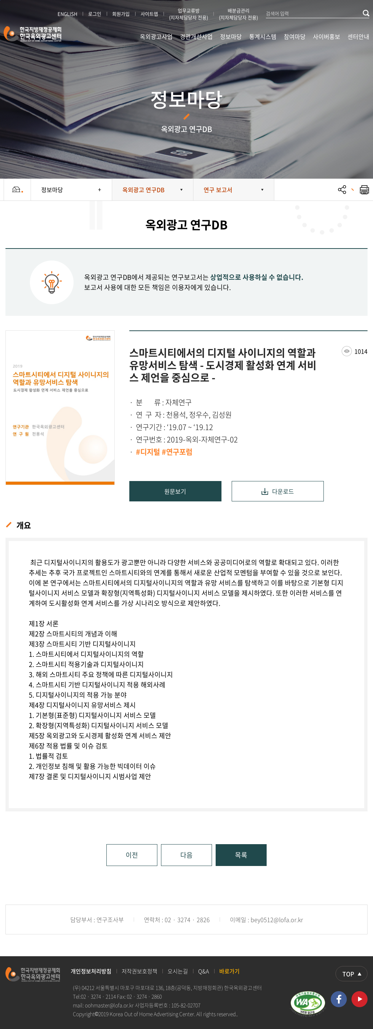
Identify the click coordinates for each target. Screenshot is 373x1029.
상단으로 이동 (351, 973)
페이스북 (339, 999)
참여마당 (295, 36)
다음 (186, 855)
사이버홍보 (326, 36)
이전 (132, 855)
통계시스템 (262, 36)
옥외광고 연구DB (143, 189)
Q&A (203, 971)
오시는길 (178, 971)
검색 (366, 13)
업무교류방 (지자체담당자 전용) (188, 14)
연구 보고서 (218, 189)
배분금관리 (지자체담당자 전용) (238, 14)
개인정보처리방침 (91, 971)
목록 (241, 855)
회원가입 (121, 13)
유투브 (360, 999)
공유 (342, 189)
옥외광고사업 (156, 36)
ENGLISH (67, 13)
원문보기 (175, 491)
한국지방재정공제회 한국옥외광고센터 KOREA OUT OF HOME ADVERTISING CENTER (33, 34)
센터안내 (358, 36)
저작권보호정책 (139, 971)
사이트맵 (149, 13)
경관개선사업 (196, 36)
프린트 (360, 189)
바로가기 (229, 971)
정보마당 (231, 36)
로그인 (94, 13)
